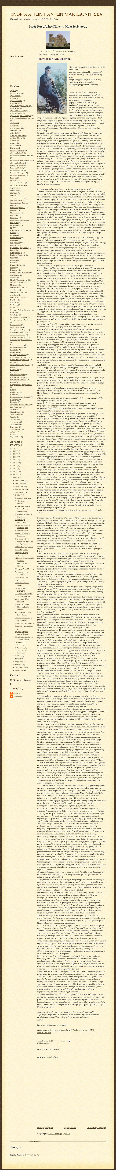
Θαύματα (13, 235)
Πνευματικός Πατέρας (18, 379)
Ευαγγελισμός (15, 225)
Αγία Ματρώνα (15, 93)
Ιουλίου (18, 495)
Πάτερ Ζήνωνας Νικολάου (19, 360)
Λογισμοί (13, 277)
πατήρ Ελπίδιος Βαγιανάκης (20, 365)
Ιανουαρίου (19, 670)
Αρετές (12, 143)
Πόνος (12, 389)
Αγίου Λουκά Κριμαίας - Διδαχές (22, 118)
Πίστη (12, 372)
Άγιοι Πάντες (15, 103)
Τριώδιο (13, 417)
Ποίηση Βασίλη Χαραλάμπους (21, 385)
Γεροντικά (14, 180)
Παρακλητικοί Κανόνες (18, 355)
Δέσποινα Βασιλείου (17, 183)
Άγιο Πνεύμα (15, 96)
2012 (15, 469)
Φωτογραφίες (15, 422)
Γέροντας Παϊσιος (16, 170)
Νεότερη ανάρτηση (45, 1127)
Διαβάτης (16, 693)
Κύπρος (13, 267)
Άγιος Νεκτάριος (16, 113)
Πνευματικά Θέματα (17, 375)
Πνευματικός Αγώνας (17, 377)
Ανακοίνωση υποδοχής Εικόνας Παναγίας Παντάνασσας (23, 508)
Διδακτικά (14, 195)
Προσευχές (14, 392)
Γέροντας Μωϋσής (17, 168)
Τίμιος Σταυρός (15, 412)
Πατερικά (13, 362)
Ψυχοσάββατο (15, 437)
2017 (15, 454)
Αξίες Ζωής (14, 133)
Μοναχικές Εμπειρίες (17, 297)
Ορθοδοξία (14, 315)
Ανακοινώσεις (15, 128)
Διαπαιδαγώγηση (16, 190)
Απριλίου (18, 661)
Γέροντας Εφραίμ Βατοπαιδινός (21, 155)
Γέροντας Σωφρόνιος (17, 175)
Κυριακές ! (14, 270)
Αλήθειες (13, 123)
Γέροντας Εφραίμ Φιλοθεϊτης (20, 160)
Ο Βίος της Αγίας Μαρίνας (24, 569)
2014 (15, 463)
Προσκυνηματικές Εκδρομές (20, 397)
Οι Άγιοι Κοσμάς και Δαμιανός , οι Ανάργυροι (22, 650)
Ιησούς (12, 250)
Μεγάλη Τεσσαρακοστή (18, 280)
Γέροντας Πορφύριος (17, 173)
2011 (15, 471)
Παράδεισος (14, 352)
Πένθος (12, 367)
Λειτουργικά (14, 275)
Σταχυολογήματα (16, 407)
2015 (15, 460)
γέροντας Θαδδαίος (17, 163)
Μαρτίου (18, 665)
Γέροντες (13, 178)
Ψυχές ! (13, 434)
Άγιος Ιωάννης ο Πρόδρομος (20, 106)
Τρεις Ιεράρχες (15, 414)
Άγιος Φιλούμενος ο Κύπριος (20, 116)
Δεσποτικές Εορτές (17, 185)
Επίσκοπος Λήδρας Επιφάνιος (21, 220)
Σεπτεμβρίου (20, 489)
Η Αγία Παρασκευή (22, 530)
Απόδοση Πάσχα (16, 138)
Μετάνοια (13, 285)
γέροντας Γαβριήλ (16, 153)
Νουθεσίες (14, 305)
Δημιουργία (14, 188)
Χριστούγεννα (15, 429)
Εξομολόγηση (15, 213)
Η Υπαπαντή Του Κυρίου (19, 230)
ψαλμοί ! (13, 432)
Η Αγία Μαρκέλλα (21, 550)
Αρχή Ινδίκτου (15, 145)
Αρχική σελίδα (70, 1127)
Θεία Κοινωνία (15, 238)
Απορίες (13, 140)
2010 (15, 474)
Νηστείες (13, 302)
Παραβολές (14, 350)
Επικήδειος (14, 218)
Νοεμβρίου (19, 483)
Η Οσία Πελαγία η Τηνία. (24, 547)
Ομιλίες (13, 307)
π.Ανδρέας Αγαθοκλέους (19, 337)
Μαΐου (17, 659)
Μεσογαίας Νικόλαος (17, 282)
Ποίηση (13, 382)
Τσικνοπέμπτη (15, 419)
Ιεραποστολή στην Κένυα (19, 248)
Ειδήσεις (13, 205)
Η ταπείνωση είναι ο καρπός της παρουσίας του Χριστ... (24, 541)
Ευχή (12, 228)
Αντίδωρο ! (14, 130)
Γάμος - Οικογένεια (17, 150)
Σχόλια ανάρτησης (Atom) (59, 1133)
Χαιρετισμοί (14, 424)
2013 (15, 466)
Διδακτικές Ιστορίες (17, 198)
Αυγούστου (19, 492)
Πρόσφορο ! (14, 400)
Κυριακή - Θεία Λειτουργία (20, 272)
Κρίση (12, 262)
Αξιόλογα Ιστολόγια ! (18, 135)
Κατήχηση (14, 257)
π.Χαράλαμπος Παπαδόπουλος (21, 340)
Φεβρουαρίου (20, 667)
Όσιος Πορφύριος (16, 327)
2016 (15, 457)
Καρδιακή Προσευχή (17, 255)
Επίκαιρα (13, 215)
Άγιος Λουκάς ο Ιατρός (18, 110)
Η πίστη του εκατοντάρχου (24, 623)
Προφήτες (13, 402)
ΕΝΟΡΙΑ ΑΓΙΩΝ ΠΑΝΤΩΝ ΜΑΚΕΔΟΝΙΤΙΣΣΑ (56, 14)
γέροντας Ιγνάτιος (16, 165)
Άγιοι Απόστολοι (16, 101)
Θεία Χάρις (14, 240)
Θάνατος (13, 233)
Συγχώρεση (14, 409)
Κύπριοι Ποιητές (16, 265)
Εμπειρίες (13, 210)
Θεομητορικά (15, 242)
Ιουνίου (18, 656)
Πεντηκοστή (14, 370)
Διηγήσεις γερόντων (17, 200)
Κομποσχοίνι (14, 260)
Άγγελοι (13, 91)
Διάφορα (13, 193)
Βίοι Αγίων (14, 148)
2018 (15, 451)
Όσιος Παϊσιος (15, 325)
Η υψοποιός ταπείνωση (23, 498)
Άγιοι (12, 98)
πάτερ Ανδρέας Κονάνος (19, 357)
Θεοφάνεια (14, 245)
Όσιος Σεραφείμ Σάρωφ (18, 330)
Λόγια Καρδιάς (18, 696)
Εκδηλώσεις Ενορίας (17, 208)
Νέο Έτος (13, 300)
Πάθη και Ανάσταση (17, 345)
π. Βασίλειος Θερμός (17, 335)
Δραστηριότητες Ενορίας (19, 203)
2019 (15, 448)
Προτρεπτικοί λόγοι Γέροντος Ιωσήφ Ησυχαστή (22, 606)
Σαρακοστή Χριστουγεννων (20, 404)
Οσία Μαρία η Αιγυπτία (18, 317)
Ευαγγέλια (14, 223)
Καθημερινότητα (16, 253)
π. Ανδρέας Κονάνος (17, 332)
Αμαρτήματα (14, 125)
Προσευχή (14, 394)
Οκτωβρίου (19, 486)
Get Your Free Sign (32, 1155)
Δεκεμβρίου (19, 480)
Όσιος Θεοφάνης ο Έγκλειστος (21, 320)
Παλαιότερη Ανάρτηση (96, 1127)
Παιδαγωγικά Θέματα (18, 347)
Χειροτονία (14, 427)
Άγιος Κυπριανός (16, 108)
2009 (15, 477)
